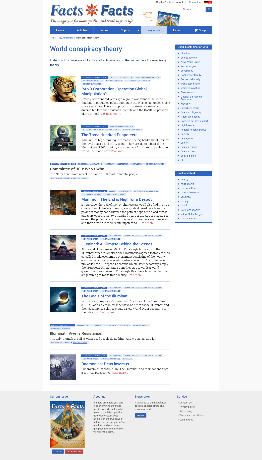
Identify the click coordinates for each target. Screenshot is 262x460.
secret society (189, 57)
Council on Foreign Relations (191, 98)
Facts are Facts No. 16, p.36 (94, 78)
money (184, 201)
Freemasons (188, 92)
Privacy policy (187, 406)
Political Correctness (93, 81)
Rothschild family (190, 79)
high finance (187, 125)
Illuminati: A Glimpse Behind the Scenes (116, 244)
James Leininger (190, 192)
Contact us (195, 2)
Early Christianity (190, 209)
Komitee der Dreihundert (194, 121)
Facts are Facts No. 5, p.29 (94, 356)
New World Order (114, 81)
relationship (187, 183)
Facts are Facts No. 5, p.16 (94, 236)
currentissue (147, 15)
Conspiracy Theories (92, 84)
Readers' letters (165, 2)
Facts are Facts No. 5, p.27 (62, 325)
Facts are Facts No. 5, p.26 (94, 288)
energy (184, 179)
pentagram (187, 138)
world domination (190, 88)
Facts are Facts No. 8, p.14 (94, 191)
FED (183, 160)
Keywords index (65, 38)
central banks (188, 155)
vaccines (186, 196)
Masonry (185, 103)
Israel (184, 205)
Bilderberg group (190, 108)
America (112, 191)
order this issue (80, 178)
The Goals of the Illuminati (104, 296)
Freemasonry (115, 236)
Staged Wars (125, 191)
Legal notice (186, 419)
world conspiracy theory (87, 38)
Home (53, 38)
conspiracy (187, 70)
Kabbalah (127, 359)
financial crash (189, 151)
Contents (57, 451)
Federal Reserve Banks (193, 129)
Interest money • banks (115, 194)
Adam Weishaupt (190, 116)
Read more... (114, 114)
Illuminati (186, 53)
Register (141, 415)
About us (181, 2)
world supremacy (190, 83)
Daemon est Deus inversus (105, 364)
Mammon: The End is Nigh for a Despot (116, 199)
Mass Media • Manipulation (147, 78)
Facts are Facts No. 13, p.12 (94, 127)
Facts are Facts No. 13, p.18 (63, 164)
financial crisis (189, 147)
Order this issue (74, 451)
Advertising (185, 411)
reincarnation (188, 188)
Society (113, 78)
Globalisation (126, 78)
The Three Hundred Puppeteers (109, 135)
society (185, 134)
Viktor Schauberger (191, 214)
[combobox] (194, 9)
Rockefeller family (191, 75)
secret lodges (188, 66)
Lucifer (184, 142)
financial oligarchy (191, 112)
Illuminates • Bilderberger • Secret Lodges (101, 130)
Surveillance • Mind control (137, 81)
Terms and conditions (191, 415)
